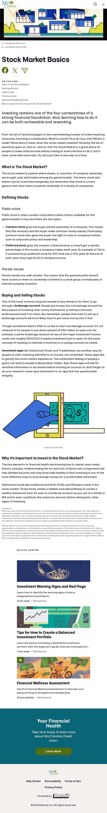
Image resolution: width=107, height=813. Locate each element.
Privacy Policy (53, 787)
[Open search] (95, 4)
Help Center (33, 781)
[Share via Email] (24, 70)
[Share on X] (15, 70)
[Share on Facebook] (5, 70)
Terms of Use (73, 781)
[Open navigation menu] (103, 4)
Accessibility (53, 781)
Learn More (53, 751)
